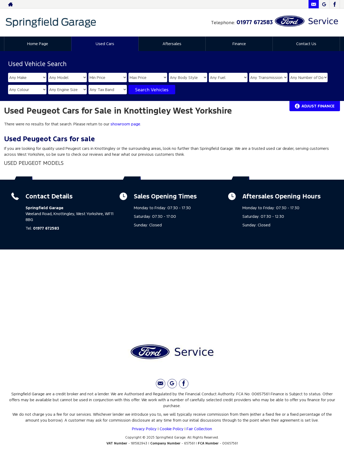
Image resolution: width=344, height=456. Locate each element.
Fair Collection (199, 428)
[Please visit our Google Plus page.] (324, 4)
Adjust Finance (318, 105)
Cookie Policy (172, 428)
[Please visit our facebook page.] (334, 4)
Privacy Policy (144, 428)
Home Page (37, 43)
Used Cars (105, 43)
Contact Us (306, 43)
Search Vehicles (152, 90)
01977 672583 (254, 22)
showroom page (125, 123)
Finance (239, 43)
